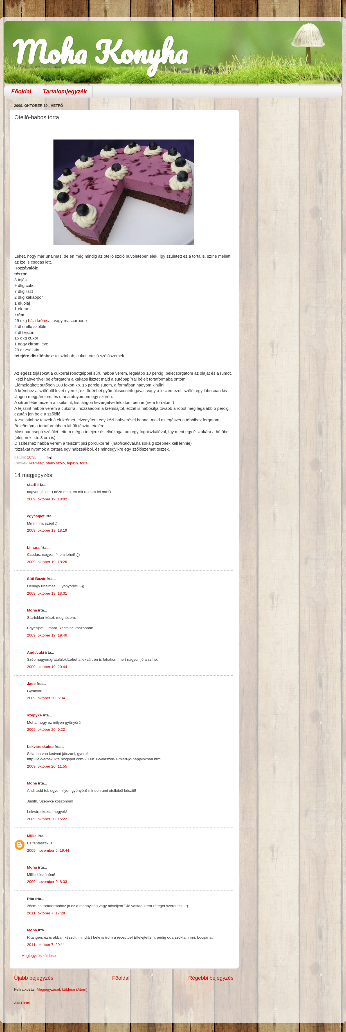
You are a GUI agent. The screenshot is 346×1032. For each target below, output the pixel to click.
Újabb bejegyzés (33, 978)
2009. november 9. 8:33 (47, 882)
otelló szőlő (55, 463)
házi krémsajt (40, 320)
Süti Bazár (36, 579)
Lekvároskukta (40, 747)
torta (83, 463)
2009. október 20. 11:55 (47, 766)
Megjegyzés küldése (38, 956)
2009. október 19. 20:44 (47, 667)
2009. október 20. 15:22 (47, 819)
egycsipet (35, 516)
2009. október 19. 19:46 (47, 635)
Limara (33, 547)
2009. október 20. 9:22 (46, 729)
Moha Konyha (100, 52)
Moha (32, 610)
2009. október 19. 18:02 (47, 499)
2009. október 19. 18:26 (47, 562)
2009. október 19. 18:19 (47, 530)
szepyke (34, 715)
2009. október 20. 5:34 (46, 698)
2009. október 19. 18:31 (47, 593)
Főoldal (21, 91)
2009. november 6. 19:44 (48, 850)
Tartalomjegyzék (65, 91)
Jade (31, 684)
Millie (32, 836)
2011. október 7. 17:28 (46, 913)
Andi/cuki (35, 652)
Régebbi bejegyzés (210, 978)
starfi (31, 484)
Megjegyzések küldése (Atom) (62, 989)
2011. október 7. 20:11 (46, 945)
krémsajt (36, 463)
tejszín (72, 463)
